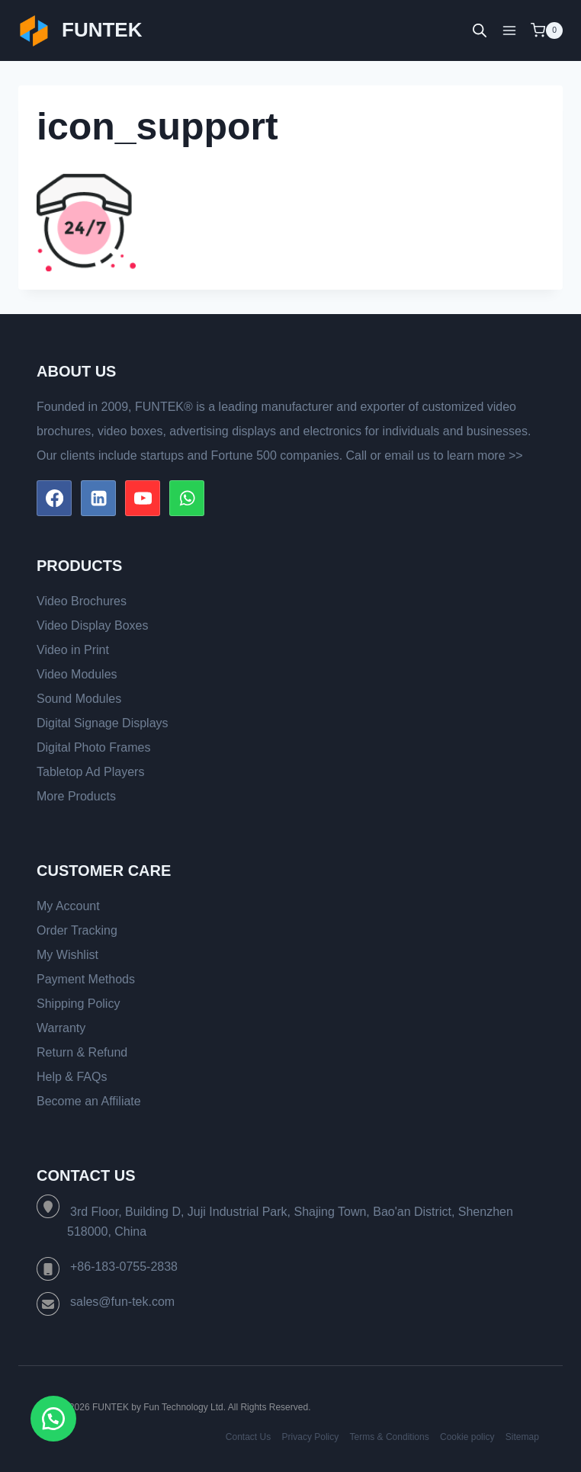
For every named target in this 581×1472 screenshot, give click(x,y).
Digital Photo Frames (93, 747)
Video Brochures (82, 601)
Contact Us (248, 1437)
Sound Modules (79, 698)
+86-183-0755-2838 (124, 1266)
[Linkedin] (98, 497)
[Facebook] (54, 497)
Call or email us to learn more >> (434, 455)
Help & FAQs (72, 1076)
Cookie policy (467, 1437)
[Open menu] (509, 30)
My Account (68, 906)
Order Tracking (77, 930)
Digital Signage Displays (103, 723)
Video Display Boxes (92, 625)
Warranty (61, 1027)
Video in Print (73, 649)
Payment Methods (86, 979)
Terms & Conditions (389, 1437)
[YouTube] (142, 497)
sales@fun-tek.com (122, 1301)
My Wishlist (67, 954)
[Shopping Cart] (547, 30)
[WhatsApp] (186, 497)
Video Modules (77, 674)
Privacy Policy (310, 1437)
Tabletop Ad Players (90, 771)
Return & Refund (82, 1052)
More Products (76, 796)
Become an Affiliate (89, 1101)
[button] (53, 1419)
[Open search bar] (479, 30)
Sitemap (522, 1437)
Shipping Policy (78, 1003)
